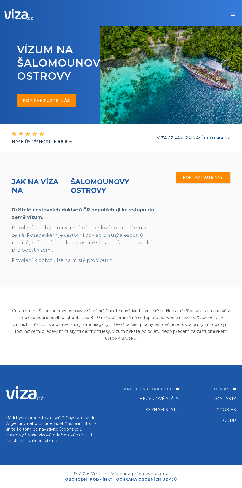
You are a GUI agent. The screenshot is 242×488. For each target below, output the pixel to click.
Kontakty (225, 398)
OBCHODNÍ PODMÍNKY (89, 479)
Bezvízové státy (159, 398)
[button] (233, 14)
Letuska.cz (217, 138)
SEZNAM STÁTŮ (162, 409)
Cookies (226, 409)
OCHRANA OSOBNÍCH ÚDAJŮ (146, 479)
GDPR (229, 420)
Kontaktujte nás (46, 100)
